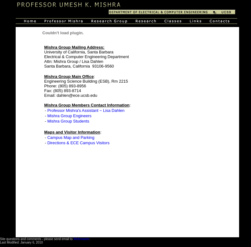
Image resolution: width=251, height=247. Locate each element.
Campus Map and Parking (70, 137)
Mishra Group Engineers (69, 115)
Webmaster (81, 239)
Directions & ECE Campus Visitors (78, 142)
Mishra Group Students (68, 121)
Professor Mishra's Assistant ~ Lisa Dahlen (85, 110)
